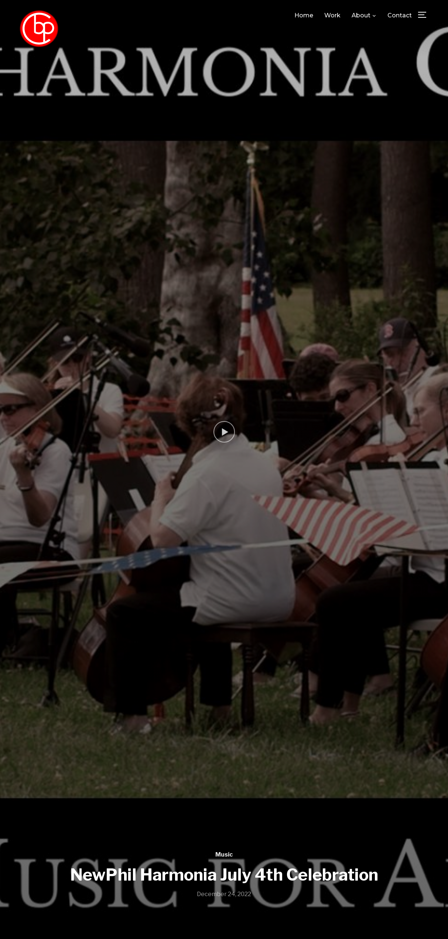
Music (224, 854)
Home (303, 15)
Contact (399, 15)
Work (332, 15)
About (361, 15)
